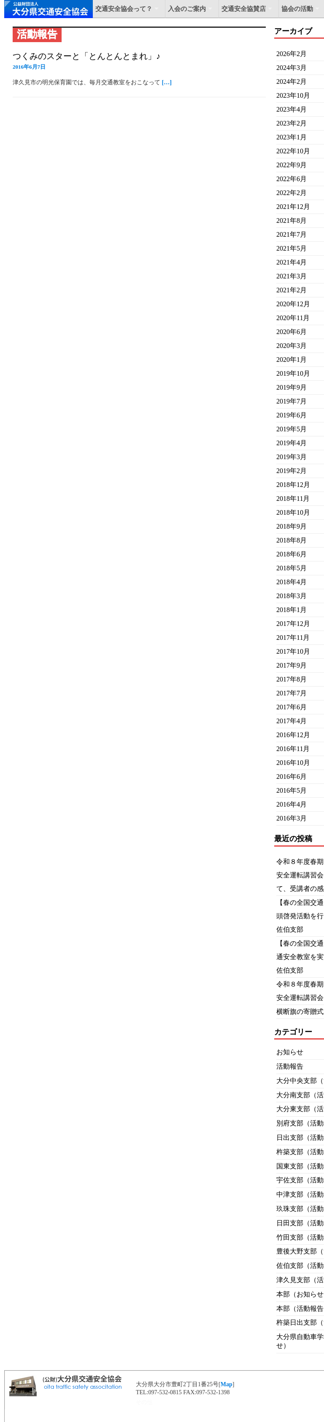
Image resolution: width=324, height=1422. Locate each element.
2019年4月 (291, 442)
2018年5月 (291, 568)
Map (226, 1384)
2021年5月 (291, 248)
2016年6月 (291, 776)
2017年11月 (293, 637)
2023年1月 (291, 137)
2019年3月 (291, 456)
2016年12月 (293, 734)
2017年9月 (291, 665)
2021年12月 (293, 206)
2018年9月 (291, 526)
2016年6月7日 (29, 67)
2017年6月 (291, 707)
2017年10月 (293, 651)
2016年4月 (291, 804)
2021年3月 (291, 276)
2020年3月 (291, 345)
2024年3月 (291, 67)
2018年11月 (293, 498)
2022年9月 (291, 164)
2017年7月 (291, 693)
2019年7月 (291, 401)
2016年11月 (293, 748)
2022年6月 (291, 178)
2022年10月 (293, 151)
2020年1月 (291, 359)
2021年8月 (291, 220)
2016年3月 (291, 818)
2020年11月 (293, 317)
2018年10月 (293, 512)
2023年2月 (291, 123)
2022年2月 (291, 192)
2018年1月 (291, 609)
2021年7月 (291, 234)
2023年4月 (291, 109)
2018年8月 (291, 540)
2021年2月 (291, 290)
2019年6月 (291, 415)
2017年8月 (291, 679)
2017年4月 (291, 720)
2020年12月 (293, 303)
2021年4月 (291, 262)
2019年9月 (291, 387)
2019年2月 (291, 470)
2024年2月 (291, 81)
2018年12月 (293, 484)
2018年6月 (291, 554)
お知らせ (289, 1052)
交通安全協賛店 (243, 8)
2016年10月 (293, 762)
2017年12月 (293, 623)
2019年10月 (293, 373)
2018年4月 (291, 581)
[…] (167, 82)
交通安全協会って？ (123, 8)
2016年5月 (291, 790)
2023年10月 (293, 95)
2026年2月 (291, 53)
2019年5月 (291, 429)
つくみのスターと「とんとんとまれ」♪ (86, 56)
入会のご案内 (187, 8)
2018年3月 (291, 595)
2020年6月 (291, 331)
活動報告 (289, 1066)
